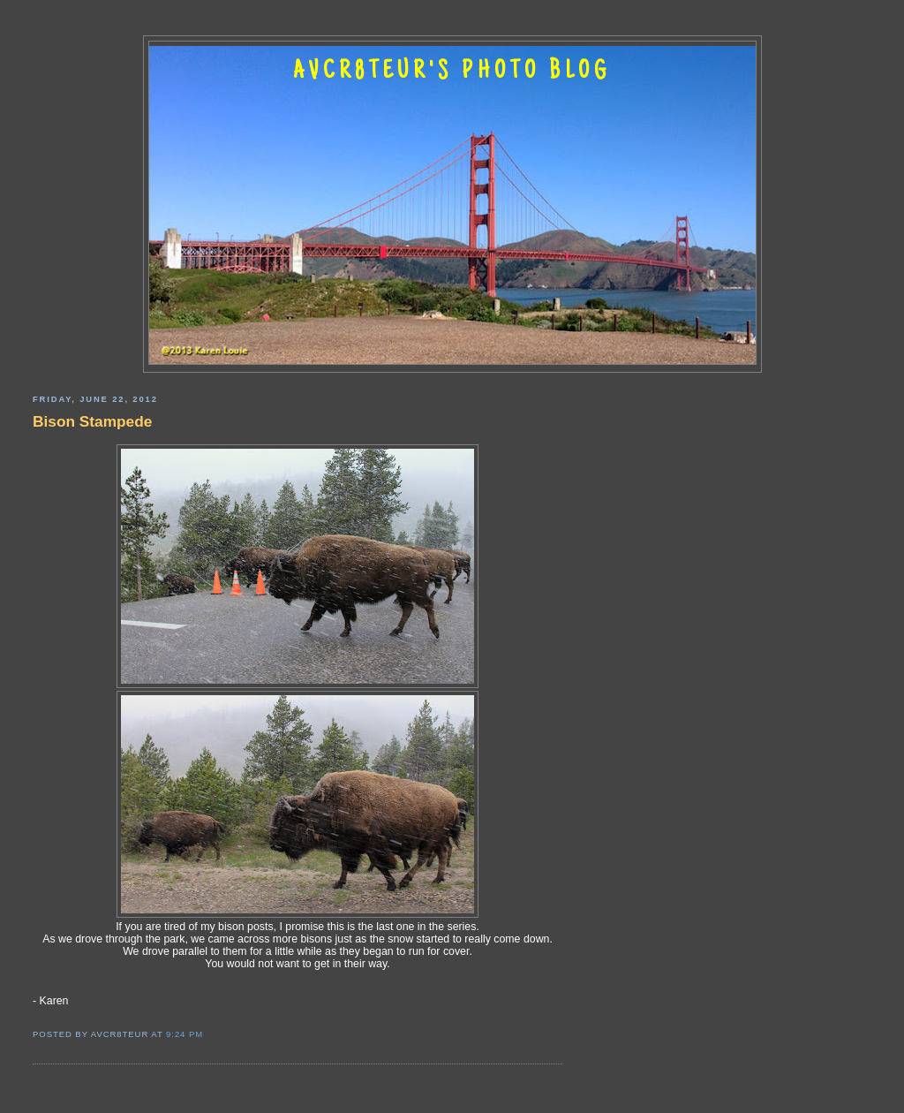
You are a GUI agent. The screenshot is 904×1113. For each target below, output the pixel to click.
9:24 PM (184, 1034)
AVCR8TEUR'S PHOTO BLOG (452, 72)
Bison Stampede (92, 421)
